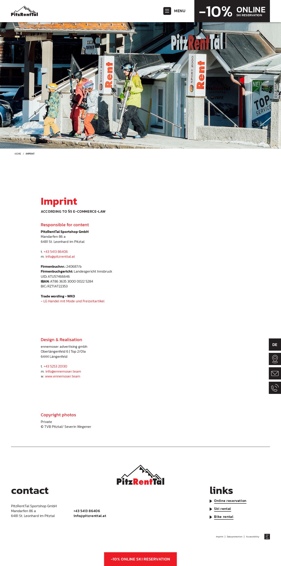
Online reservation (230, 500)
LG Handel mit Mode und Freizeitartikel (73, 301)
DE (274, 345)
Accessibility (252, 536)
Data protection (234, 536)
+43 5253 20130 (55, 366)
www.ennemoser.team (62, 376)
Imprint (219, 536)
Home (18, 153)
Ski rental (222, 508)
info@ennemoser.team (63, 371)
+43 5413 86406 (56, 251)
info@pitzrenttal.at (60, 256)
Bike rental (223, 516)
